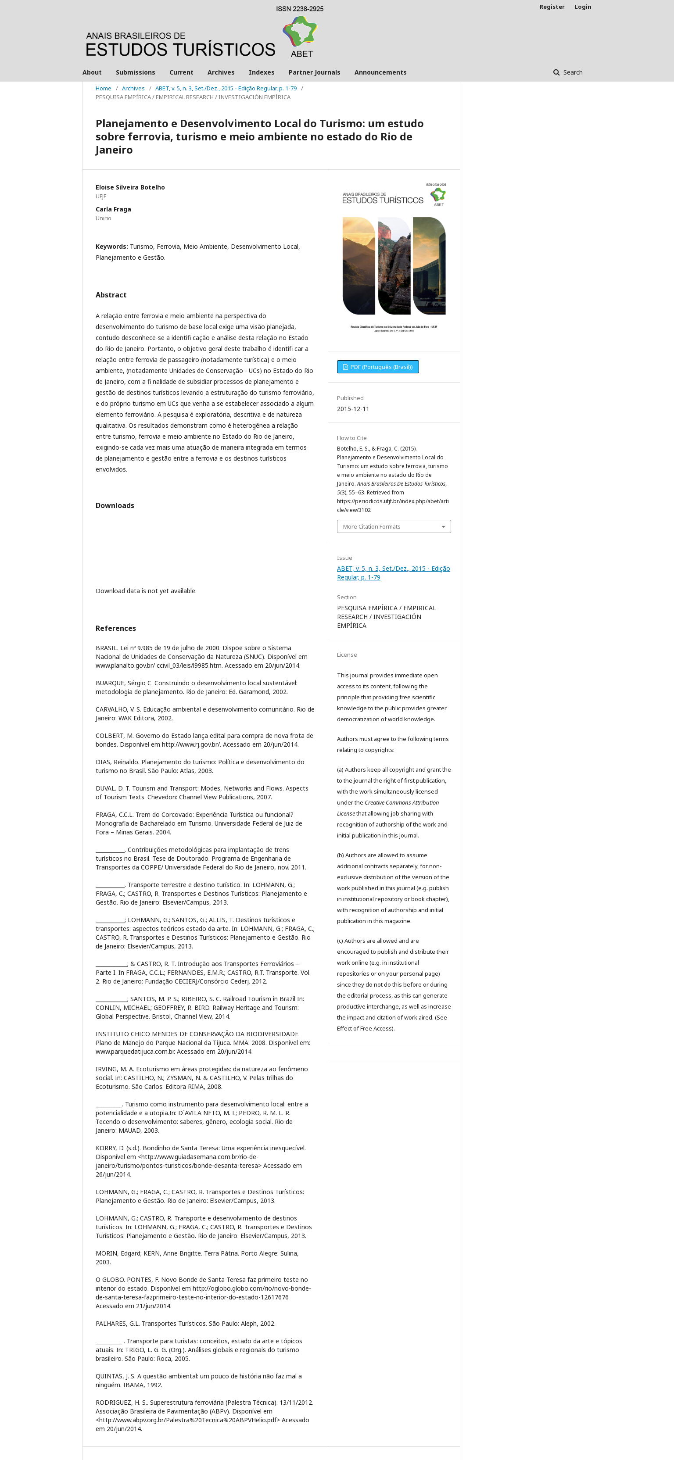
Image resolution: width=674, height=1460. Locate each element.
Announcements (381, 72)
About (92, 72)
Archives (221, 72)
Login (583, 7)
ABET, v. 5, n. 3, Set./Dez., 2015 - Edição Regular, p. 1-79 (226, 88)
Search (572, 72)
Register (552, 7)
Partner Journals (315, 72)
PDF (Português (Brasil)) (381, 367)
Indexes (262, 72)
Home (103, 88)
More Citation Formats (372, 526)
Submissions (135, 72)
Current (181, 72)
